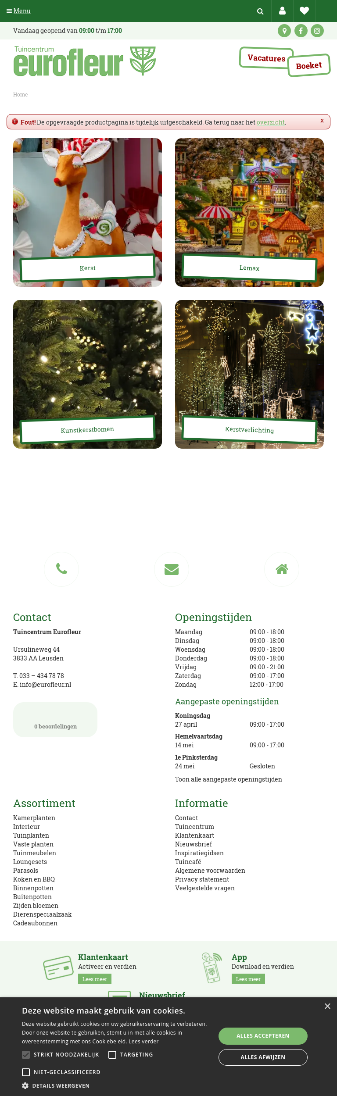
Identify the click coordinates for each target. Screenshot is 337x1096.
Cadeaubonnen (35, 923)
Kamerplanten (34, 818)
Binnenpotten (33, 888)
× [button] (327, 1006)
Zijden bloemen (35, 905)
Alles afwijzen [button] (263, 1057)
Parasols (25, 870)
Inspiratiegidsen (199, 853)
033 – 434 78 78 (41, 675)
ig (317, 30)
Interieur (26, 826)
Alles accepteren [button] (263, 1035)
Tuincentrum (194, 826)
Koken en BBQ (34, 879)
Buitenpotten (32, 897)
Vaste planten (33, 844)
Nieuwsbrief (193, 844)
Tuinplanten (31, 835)
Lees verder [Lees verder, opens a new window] (144, 1041)
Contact (186, 818)
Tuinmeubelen (34, 853)
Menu (19, 11)
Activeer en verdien (107, 968)
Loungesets (30, 861)
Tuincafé (188, 861)
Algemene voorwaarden (210, 870)
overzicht (271, 122)
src (260, 11)
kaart (284, 30)
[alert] (168, 1046)
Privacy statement (202, 879)
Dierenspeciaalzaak (42, 914)
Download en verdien (263, 968)
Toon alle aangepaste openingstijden (228, 779)
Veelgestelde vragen (205, 888)
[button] (116, 1085)
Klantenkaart (194, 835)
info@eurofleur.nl (45, 684)
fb (301, 30)
